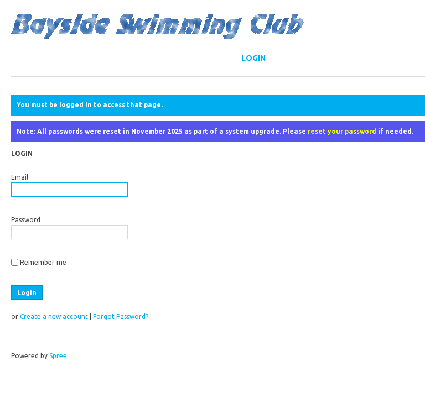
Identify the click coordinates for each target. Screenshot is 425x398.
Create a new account (54, 316)
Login (253, 58)
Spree (58, 355)
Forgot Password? (120, 316)
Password (25, 219)
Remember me (43, 262)
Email (19, 177)
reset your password (342, 131)
